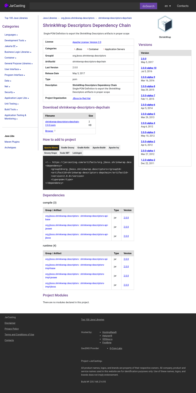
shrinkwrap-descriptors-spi (93, 261)
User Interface (12, 69)
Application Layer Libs (16, 98)
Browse (50, 131)
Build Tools (10, 109)
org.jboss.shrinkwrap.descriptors (62, 218)
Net (6, 86)
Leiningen (77, 153)
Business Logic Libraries (17, 52)
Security (9, 92)
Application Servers (115, 49)
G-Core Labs (116, 348)
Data (7, 80)
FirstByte (106, 342)
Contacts (183, 6)
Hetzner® (107, 335)
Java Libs (9, 136)
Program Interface (14, 75)
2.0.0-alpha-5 (148, 114)
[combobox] (85, 6)
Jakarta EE (10, 46)
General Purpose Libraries (18, 63)
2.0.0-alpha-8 (148, 86)
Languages (10, 34)
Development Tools (14, 40)
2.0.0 (126, 219)
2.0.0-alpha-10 (148, 68)
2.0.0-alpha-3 (148, 132)
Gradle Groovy (67, 147)
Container (9, 57)
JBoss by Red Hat (82, 98)
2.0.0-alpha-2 (148, 141)
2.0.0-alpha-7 (148, 95)
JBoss (79, 49)
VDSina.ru (107, 339)
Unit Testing (11, 103)
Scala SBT (64, 153)
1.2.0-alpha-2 (148, 160)
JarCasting (15, 6)
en (166, 6)
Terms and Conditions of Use (19, 334)
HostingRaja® (109, 332)
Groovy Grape (50, 153)
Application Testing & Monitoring (15, 117)
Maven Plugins (12, 141)
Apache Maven (51, 147)
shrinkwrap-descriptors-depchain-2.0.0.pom (62, 123)
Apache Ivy (114, 147)
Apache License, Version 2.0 (87, 42)
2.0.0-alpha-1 (148, 150)
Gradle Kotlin (83, 147)
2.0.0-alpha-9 (148, 77)
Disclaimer (10, 323)
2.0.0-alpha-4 (148, 123)
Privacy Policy (12, 328)
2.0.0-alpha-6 (148, 104)
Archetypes (10, 147)
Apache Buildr (99, 147)
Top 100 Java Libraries (16, 18)
